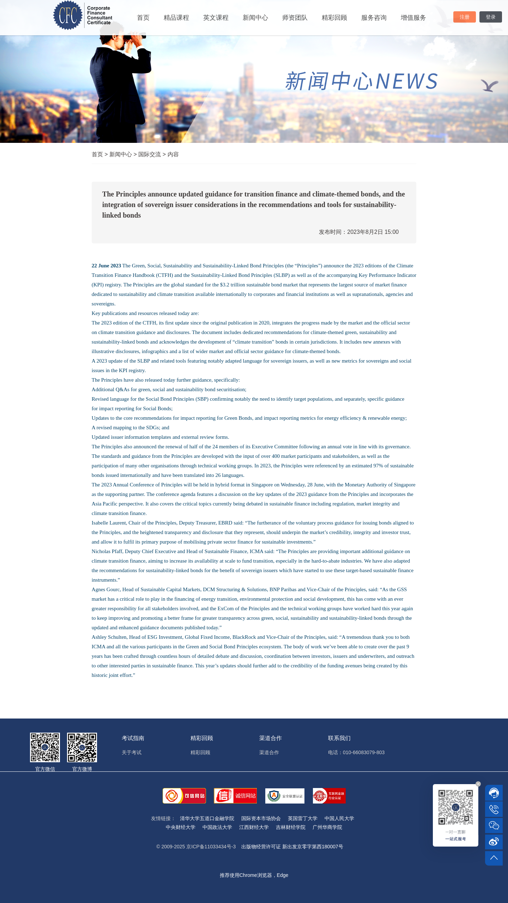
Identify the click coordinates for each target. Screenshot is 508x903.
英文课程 (216, 17)
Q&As (122, 389)
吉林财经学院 (291, 827)
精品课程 (176, 17)
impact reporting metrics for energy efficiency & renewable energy (335, 418)
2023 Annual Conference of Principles (141, 484)
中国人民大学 (339, 818)
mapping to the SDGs (136, 427)
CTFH (149, 323)
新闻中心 (255, 17)
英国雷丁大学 (303, 818)
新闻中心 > (123, 154)
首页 (143, 17)
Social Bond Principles (170, 399)
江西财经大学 (254, 827)
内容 (173, 154)
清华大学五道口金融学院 (207, 818)
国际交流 (152, 154)
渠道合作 (269, 752)
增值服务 (413, 17)
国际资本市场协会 (261, 818)
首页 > (100, 154)
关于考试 (131, 752)
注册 (465, 17)
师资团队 (295, 17)
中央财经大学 (180, 827)
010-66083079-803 (364, 752)
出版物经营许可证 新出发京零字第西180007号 (292, 846)
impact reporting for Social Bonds (135, 408)
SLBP (143, 361)
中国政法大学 (217, 827)
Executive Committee (275, 446)
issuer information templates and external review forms (169, 437)
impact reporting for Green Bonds (216, 418)
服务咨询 (374, 17)
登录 (491, 17)
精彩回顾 (334, 17)
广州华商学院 (327, 827)
